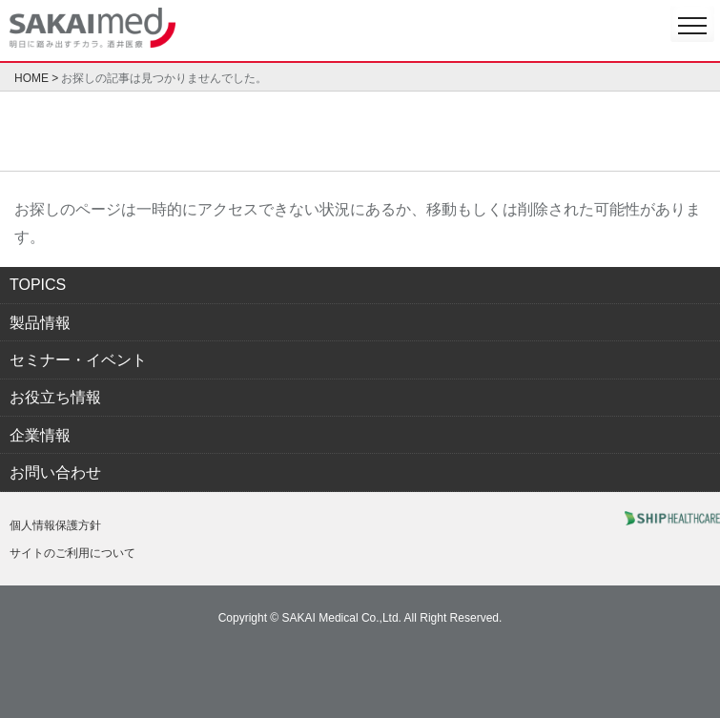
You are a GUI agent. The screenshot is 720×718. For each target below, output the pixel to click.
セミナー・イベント (78, 360)
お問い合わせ (55, 472)
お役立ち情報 (55, 397)
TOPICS (38, 285)
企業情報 (40, 435)
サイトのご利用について (72, 553)
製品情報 (40, 323)
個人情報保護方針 (55, 525)
